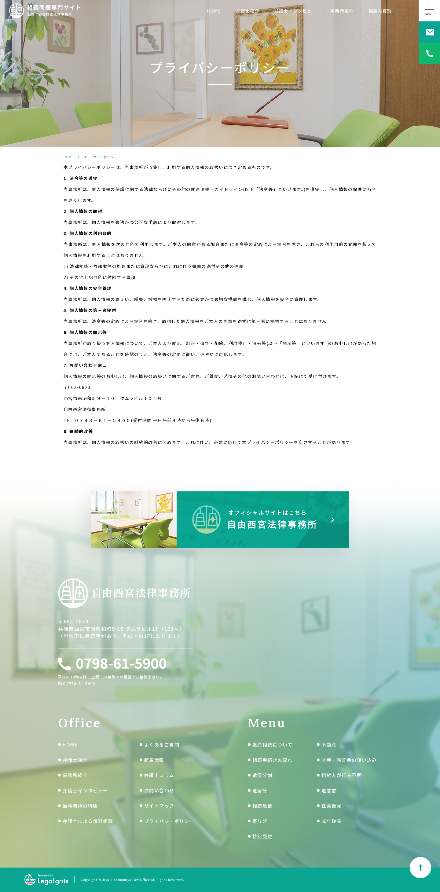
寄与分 (260, 821)
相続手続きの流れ (272, 760)
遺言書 (329, 790)
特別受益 (262, 836)
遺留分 (260, 790)
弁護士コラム (159, 775)
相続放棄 (262, 805)
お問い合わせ (159, 790)
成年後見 (331, 821)
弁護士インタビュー (295, 11)
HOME (214, 11)
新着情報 (154, 760)
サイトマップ (159, 805)
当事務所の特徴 (80, 805)
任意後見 (331, 805)
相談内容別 (380, 11)
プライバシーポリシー (169, 821)
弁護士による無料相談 (88, 821)
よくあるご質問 (162, 744)
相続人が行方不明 (341, 775)
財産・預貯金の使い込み (349, 760)
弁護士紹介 (247, 11)
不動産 (329, 744)
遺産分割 (262, 775)
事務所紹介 (342, 11)
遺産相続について (272, 744)
